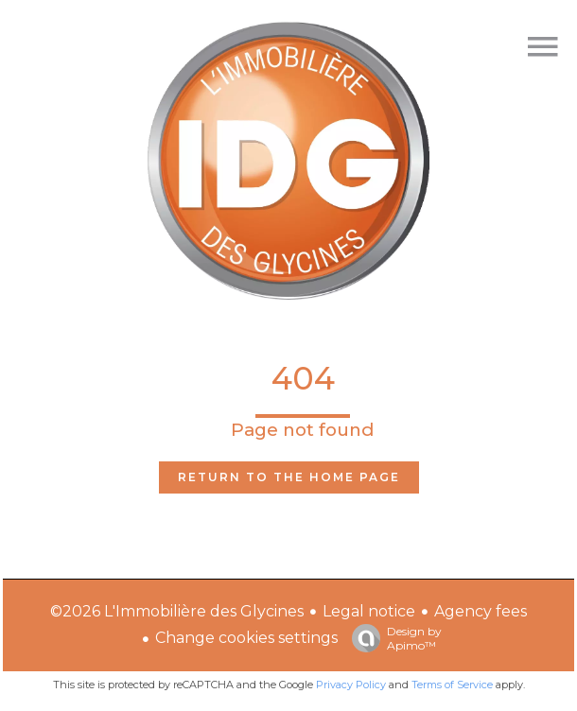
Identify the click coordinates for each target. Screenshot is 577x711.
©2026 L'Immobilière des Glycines (177, 611)
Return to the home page (289, 477)
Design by (392, 638)
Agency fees (480, 611)
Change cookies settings (246, 638)
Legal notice (369, 611)
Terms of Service (452, 684)
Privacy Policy (351, 684)
